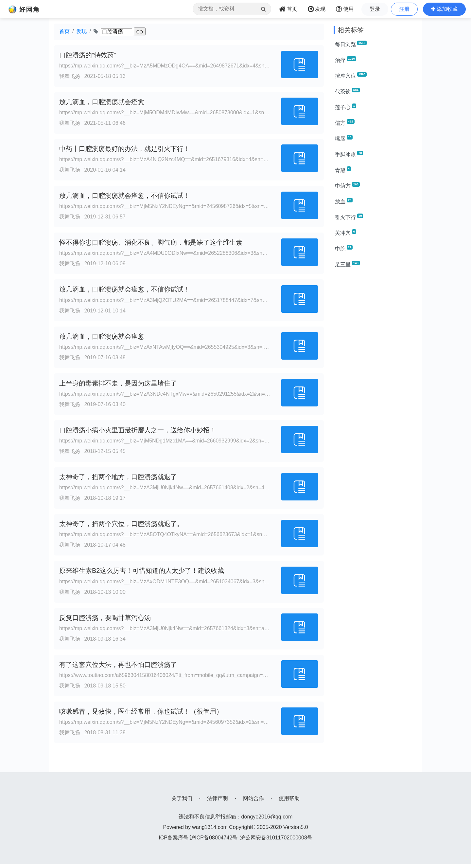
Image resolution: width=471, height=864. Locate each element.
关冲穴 (345, 232)
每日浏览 (351, 44)
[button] (444, 9)
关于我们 (181, 798)
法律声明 (217, 798)
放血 (344, 201)
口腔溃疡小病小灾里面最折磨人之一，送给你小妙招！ (137, 430)
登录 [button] (375, 9)
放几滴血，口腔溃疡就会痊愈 (101, 101)
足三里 (347, 264)
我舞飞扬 (69, 76)
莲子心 (345, 106)
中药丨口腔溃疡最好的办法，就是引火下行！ (124, 148)
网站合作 (253, 798)
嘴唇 (344, 138)
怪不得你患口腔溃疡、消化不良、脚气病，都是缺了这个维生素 (150, 242)
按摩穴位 (351, 75)
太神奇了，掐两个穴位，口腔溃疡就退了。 (121, 523)
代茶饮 (347, 91)
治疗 (345, 59)
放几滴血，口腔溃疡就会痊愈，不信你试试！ (124, 195)
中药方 (347, 185)
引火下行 (349, 217)
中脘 (344, 248)
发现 (81, 31)
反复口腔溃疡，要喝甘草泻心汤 (105, 617)
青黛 (343, 169)
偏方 (345, 122)
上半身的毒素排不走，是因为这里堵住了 (118, 383)
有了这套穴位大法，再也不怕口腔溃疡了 (118, 664)
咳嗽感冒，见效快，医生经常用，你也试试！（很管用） (141, 711)
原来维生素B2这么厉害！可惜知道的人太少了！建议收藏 (141, 570)
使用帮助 (289, 798)
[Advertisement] (375, 372)
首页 (64, 31)
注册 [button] (404, 9)
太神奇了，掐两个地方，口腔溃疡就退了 (118, 476)
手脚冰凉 (349, 154)
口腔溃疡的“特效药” (87, 55)
